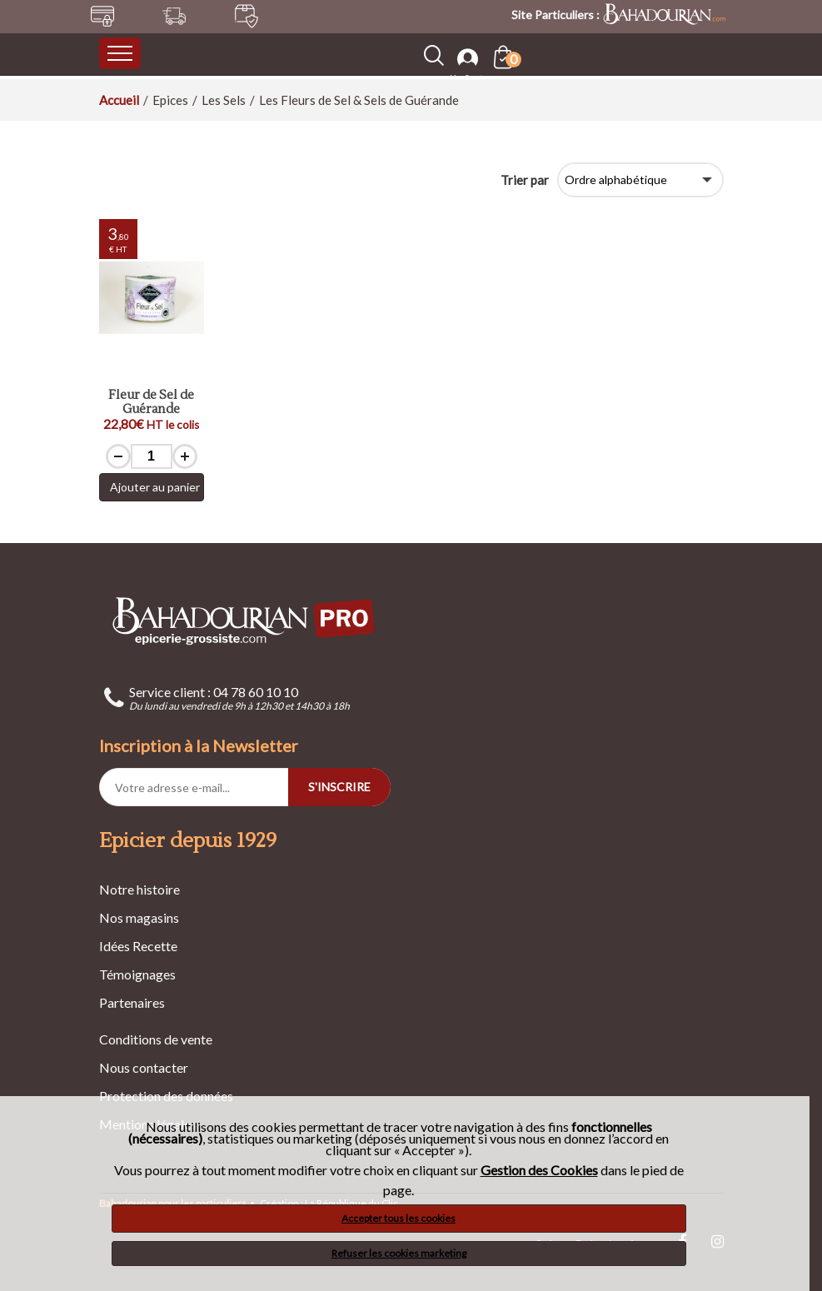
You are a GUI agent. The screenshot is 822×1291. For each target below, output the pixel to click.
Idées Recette (138, 946)
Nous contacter (143, 1067)
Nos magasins (139, 917)
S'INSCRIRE (339, 787)
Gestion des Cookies (539, 1170)
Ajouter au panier (155, 487)
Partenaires (132, 1002)
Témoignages (137, 974)
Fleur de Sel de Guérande (151, 402)
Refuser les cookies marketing (398, 1253)
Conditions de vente (155, 1039)
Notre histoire (139, 889)
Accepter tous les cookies (398, 1218)
